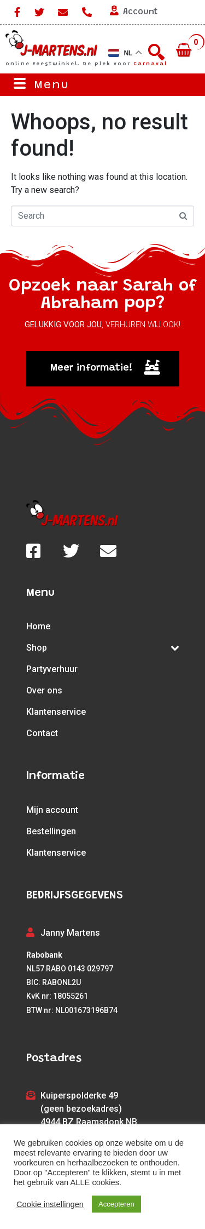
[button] (102, 368)
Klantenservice (56, 712)
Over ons (44, 690)
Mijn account (52, 810)
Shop (102, 647)
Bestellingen (51, 831)
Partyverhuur (52, 669)
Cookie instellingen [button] (50, 1204)
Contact (42, 733)
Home (38, 626)
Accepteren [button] (116, 1204)
